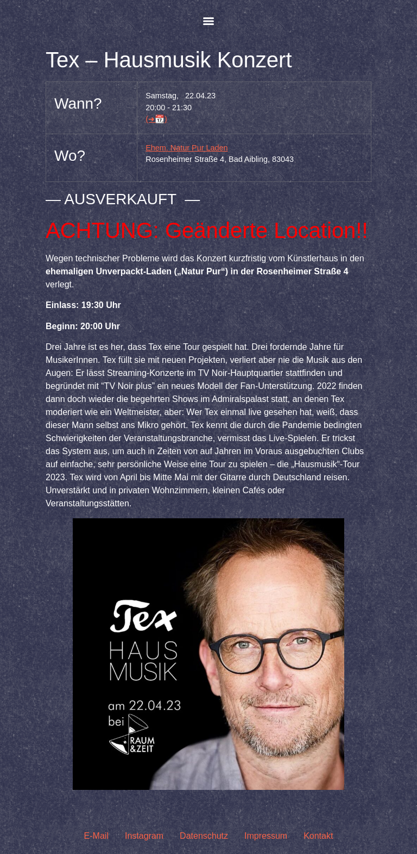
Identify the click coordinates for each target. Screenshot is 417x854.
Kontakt (318, 835)
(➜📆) (156, 119)
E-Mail (96, 835)
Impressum (265, 835)
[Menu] (208, 21)
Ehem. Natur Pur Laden (187, 147)
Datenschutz (204, 835)
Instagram (144, 835)
